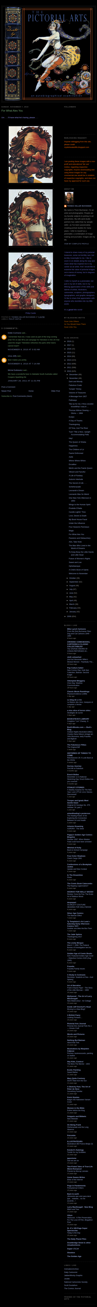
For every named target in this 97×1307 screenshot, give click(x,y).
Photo (69, 877)
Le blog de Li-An (74, 700)
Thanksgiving (74, 424)
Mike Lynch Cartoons (76, 629)
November (73, 378)
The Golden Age (74, 1256)
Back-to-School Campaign (77, 850)
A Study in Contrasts (76, 975)
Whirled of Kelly (74, 848)
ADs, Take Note (75, 542)
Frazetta (70, 966)
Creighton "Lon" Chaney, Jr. (78, 721)
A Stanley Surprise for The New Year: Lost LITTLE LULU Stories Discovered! (79, 792)
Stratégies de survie (75, 713)
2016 (69, 349)
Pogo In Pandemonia (76, 1186)
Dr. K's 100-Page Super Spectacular (77, 1229)
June (71, 593)
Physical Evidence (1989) (77, 694)
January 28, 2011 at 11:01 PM (24, 381)
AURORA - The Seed (75, 829)
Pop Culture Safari (75, 668)
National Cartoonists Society (75, 1282)
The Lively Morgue (75, 943)
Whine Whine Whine (77, 461)
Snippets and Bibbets (76, 1116)
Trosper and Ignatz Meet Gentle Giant (77, 801)
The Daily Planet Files (76, 1239)
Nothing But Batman (76, 1040)
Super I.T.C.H (73, 1249)
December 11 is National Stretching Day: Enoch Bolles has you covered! (80, 779)
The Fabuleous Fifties (76, 745)
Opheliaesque (74, 566)
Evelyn (71, 417)
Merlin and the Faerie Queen (80, 468)
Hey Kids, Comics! (75, 1062)
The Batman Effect (74, 916)
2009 (69, 616)
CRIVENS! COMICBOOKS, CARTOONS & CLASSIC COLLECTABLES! (78, 644)
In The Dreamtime (75, 875)
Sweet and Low (75, 562)
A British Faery (73, 1015)
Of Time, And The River (78, 428)
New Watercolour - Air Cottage (79, 1001)
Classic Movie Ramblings (78, 691)
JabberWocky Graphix (73, 1275)
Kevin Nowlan (73, 1097)
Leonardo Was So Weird (79, 494)
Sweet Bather (72, 1072)
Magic (71, 531)
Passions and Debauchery (79, 538)
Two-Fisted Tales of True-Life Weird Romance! (80, 1167)
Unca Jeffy (12, 356)
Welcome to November (78, 573)
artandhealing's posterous (78, 813)
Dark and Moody (75, 381)
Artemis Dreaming (75, 826)
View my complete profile (76, 244)
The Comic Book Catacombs (79, 883)
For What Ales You (76, 534)
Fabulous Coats (75, 385)
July (71, 589)
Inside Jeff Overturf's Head (79, 1007)
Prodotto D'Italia (75, 508)
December (73, 374)
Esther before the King (76, 1110)
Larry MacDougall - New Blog (80, 1207)
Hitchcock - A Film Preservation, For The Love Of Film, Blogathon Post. (80, 1220)
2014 (69, 356)
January (72, 612)
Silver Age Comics (75, 913)
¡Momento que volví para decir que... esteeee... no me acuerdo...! (79, 1198)
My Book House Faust (78, 519)
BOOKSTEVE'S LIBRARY (78, 719)
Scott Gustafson (70, 1285)
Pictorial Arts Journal (76, 1024)
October (72, 578)
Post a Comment (8, 387)
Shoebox (71, 1253)
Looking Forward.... (74, 1017)
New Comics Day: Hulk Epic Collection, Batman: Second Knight (78, 672)
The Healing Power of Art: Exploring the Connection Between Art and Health (77, 818)
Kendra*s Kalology (75, 1150)
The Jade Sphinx (74, 934)
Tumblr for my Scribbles (76, 1152)
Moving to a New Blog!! (76, 1009)
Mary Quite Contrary (76, 1078)
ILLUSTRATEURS (74, 1141)
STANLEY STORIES (75, 787)
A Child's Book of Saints (78, 570)
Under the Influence (77, 523)
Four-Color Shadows (76, 856)
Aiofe (71, 457)
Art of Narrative (74, 985)
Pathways (73, 400)
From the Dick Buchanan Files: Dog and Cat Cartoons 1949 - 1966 (79, 633)
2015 (69, 352)
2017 (69, 345)
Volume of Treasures (77, 393)
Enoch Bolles (73, 774)
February (73, 608)
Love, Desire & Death (77, 516)
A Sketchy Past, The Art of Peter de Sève (78, 1088)
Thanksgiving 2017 (74, 937)
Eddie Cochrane (14, 333)
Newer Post (6, 391)
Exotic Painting (74, 1070)
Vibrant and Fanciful (77, 472)
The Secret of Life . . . (77, 483)
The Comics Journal (72, 1288)
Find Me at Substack (75, 768)
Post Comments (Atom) (22, 396)
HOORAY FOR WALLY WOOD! (80, 892)
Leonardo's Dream (76, 490)
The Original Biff (73, 747)
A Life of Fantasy (76, 475)
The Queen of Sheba (77, 442)
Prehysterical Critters (75, 1188)
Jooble (67, 1279)
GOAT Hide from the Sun (77, 1081)
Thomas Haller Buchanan (79, 206)
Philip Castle (15, 319)
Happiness (73, 446)
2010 (69, 371)
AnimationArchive (71, 1269)
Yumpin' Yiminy (75, 389)
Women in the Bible (75, 1108)
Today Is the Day (73, 1233)
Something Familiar (74, 1091)
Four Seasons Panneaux (79, 527)
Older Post (55, 391)
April (71, 600)
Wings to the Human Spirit (79, 504)
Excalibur (72, 464)
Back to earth (73, 1194)
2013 (69, 360)
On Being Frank (74, 1125)
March (72, 604)
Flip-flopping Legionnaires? (77, 886)
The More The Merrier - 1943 (78, 1064)
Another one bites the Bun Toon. (79, 928)
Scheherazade (75, 487)
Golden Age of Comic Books (79, 953)
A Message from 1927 (78, 396)
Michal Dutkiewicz (15, 370)
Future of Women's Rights (79, 559)
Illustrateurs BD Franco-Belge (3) (80, 1144)
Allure (69, 1215)
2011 (69, 367)
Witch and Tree (73, 1209)
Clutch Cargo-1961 (74, 858)
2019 (69, 341)
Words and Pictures (76, 1034)
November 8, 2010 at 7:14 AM (24, 364)
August (72, 585)
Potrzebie (71, 1135)
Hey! (71, 438)
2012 (69, 364)
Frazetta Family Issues (76, 969)
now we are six (73, 1161)
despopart (71, 902)
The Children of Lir (76, 449)
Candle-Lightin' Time (77, 512)
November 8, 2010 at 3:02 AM (24, 349)
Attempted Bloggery (76, 681)
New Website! (72, 1119)
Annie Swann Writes (76, 1177)
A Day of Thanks (75, 421)
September (74, 582)
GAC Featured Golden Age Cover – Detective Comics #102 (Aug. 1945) (80, 958)
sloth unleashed (74, 657)
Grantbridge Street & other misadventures (79, 1244)
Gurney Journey (74, 766)
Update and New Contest (77, 869)
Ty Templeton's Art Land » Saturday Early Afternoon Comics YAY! (78, 923)
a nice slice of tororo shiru (78, 710)
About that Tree (73, 1043)
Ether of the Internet (75, 1180)
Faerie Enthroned (76, 453)
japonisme (71, 1158)
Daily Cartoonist (70, 1272)
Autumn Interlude (76, 479)
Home (31, 391)
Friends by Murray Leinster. (78, 1171)
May (71, 597)
